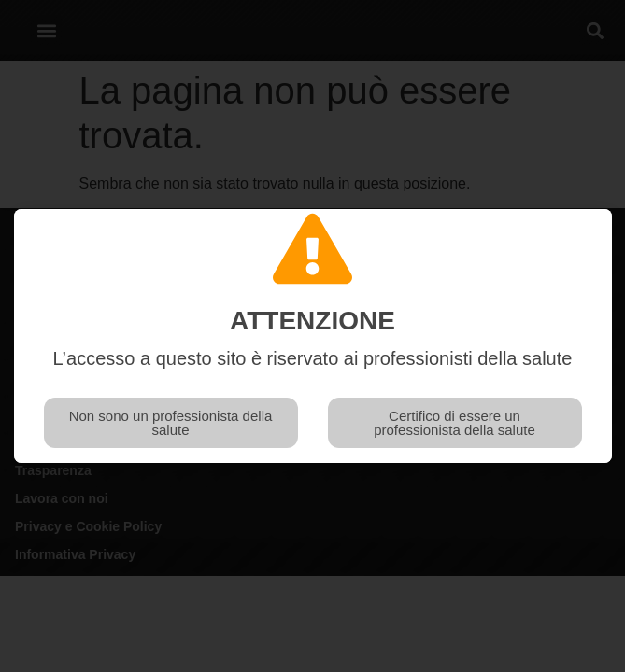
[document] (312, 336)
